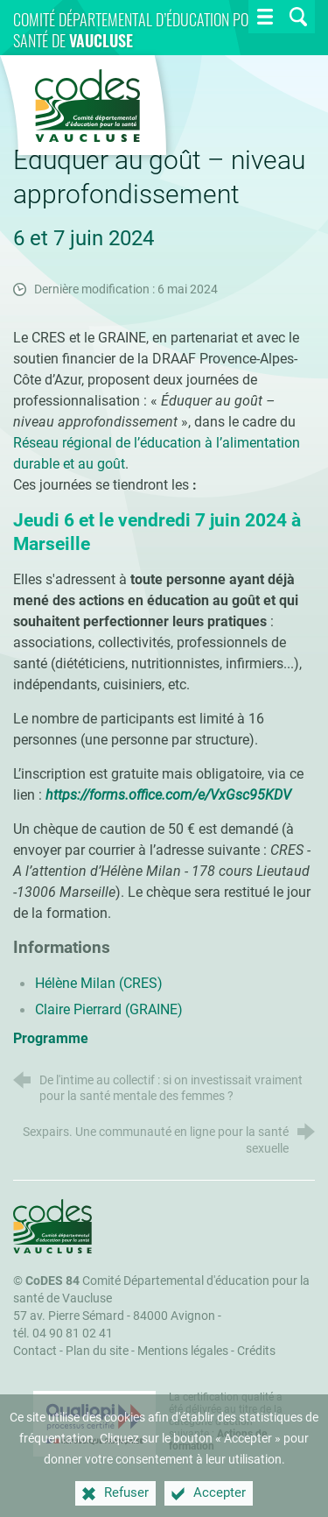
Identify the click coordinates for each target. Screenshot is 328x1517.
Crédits (256, 1351)
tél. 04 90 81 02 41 (63, 1333)
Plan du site (97, 1351)
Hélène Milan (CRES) (99, 983)
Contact (35, 1351)
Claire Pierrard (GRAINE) (109, 1009)
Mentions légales (182, 1351)
